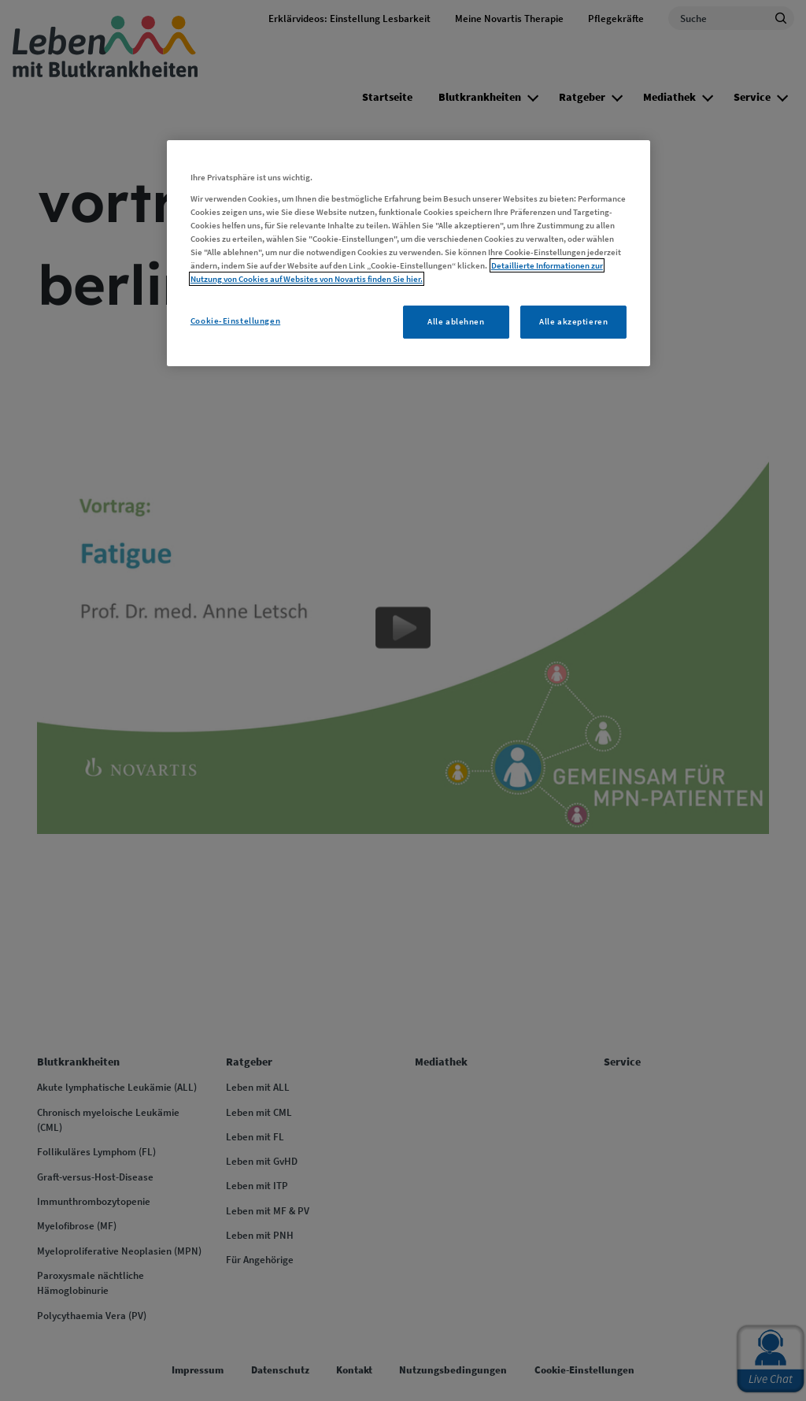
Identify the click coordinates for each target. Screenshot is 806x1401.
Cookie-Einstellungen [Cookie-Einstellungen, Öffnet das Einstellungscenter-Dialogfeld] (235, 320)
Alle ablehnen (455, 321)
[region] (408, 253)
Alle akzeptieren (573, 321)
